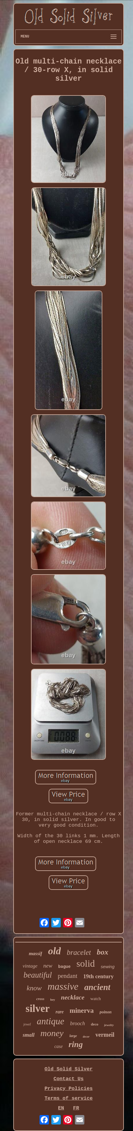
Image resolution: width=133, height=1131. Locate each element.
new (47, 966)
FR (76, 1108)
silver (38, 1008)
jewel (27, 1024)
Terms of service (69, 1098)
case (58, 1046)
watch (95, 998)
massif (35, 953)
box (102, 952)
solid (85, 963)
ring (76, 1044)
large (73, 1036)
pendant (67, 975)
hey (52, 999)
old (54, 950)
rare (59, 1011)
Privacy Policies (69, 1088)
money (51, 1033)
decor (86, 1036)
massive (62, 986)
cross (40, 999)
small (29, 1035)
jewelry (109, 1025)
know (34, 988)
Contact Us (68, 1079)
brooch (77, 1023)
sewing (108, 966)
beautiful (38, 975)
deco (94, 1024)
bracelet (79, 952)
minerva (82, 1010)
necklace (72, 997)
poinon (105, 1012)
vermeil (105, 1034)
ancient (97, 987)
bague (64, 966)
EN (61, 1108)
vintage (30, 966)
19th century (98, 976)
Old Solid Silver (69, 1069)
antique (50, 1021)
